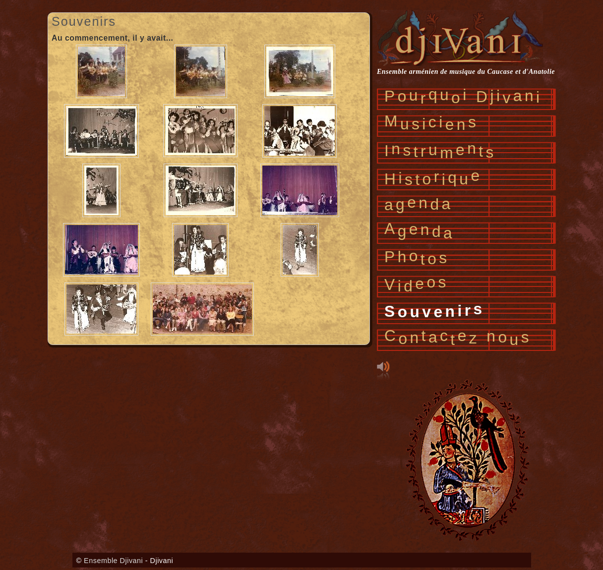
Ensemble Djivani (113, 561)
